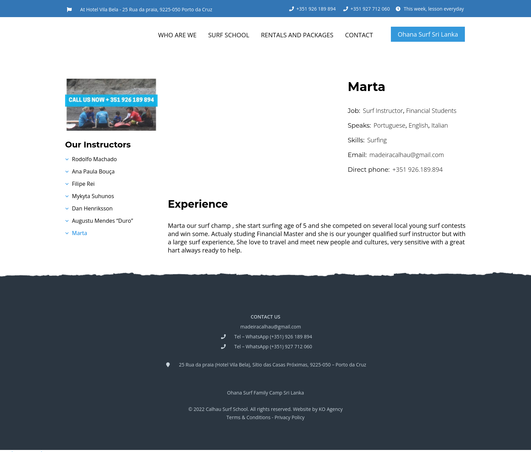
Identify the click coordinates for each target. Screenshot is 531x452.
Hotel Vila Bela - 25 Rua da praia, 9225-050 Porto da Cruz (149, 9)
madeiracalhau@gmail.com (270, 326)
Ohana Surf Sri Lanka (428, 34)
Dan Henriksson (92, 208)
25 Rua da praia (196, 364)
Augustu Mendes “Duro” (102, 220)
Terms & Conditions (248, 417)
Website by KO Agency (318, 409)
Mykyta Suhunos (93, 196)
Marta (79, 233)
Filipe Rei (83, 184)
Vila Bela (239, 364)
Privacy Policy (289, 417)
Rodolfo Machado (94, 159)
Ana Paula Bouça (93, 171)
